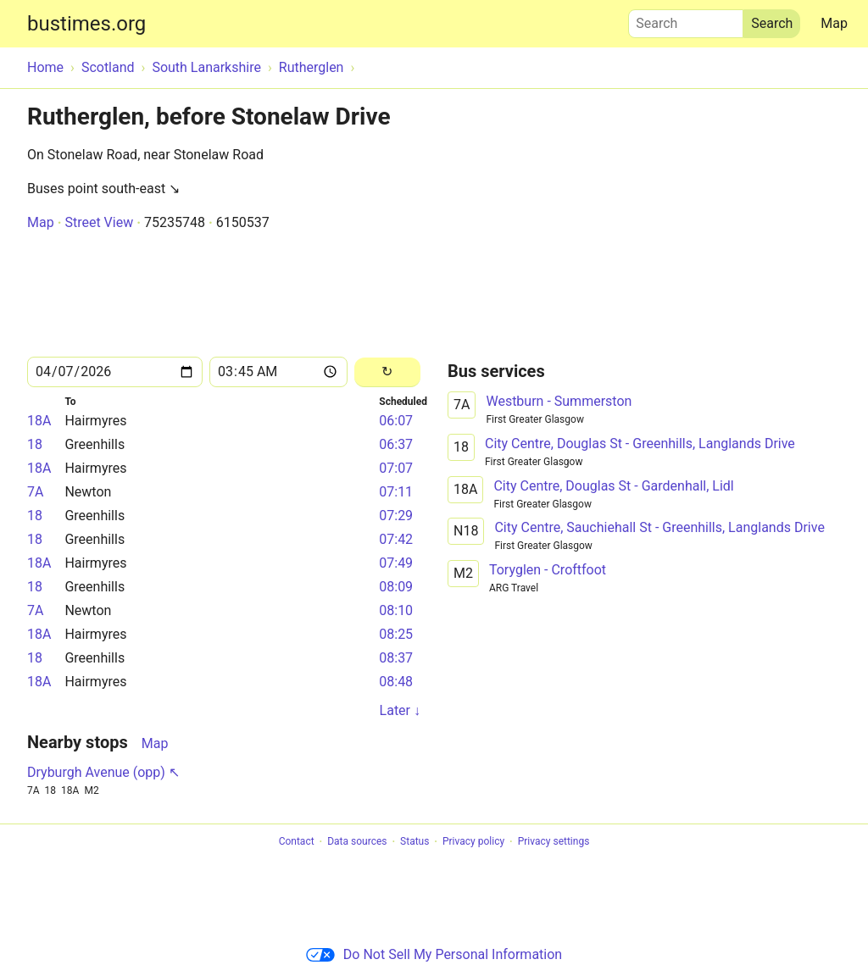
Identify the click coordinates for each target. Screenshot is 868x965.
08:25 (396, 634)
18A (39, 421)
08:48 (396, 682)
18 (34, 444)
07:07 (396, 468)
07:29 (396, 515)
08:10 (396, 610)
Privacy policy (473, 842)
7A (35, 492)
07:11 (396, 492)
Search (685, 19)
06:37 (396, 444)
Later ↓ (400, 710)
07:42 (396, 539)
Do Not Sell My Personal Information (434, 954)
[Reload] (387, 372)
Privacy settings (554, 842)
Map (834, 23)
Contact (296, 842)
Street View (98, 222)
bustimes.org (86, 24)
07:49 (396, 563)
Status (414, 842)
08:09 (396, 587)
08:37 (396, 658)
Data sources (357, 842)
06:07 (396, 421)
